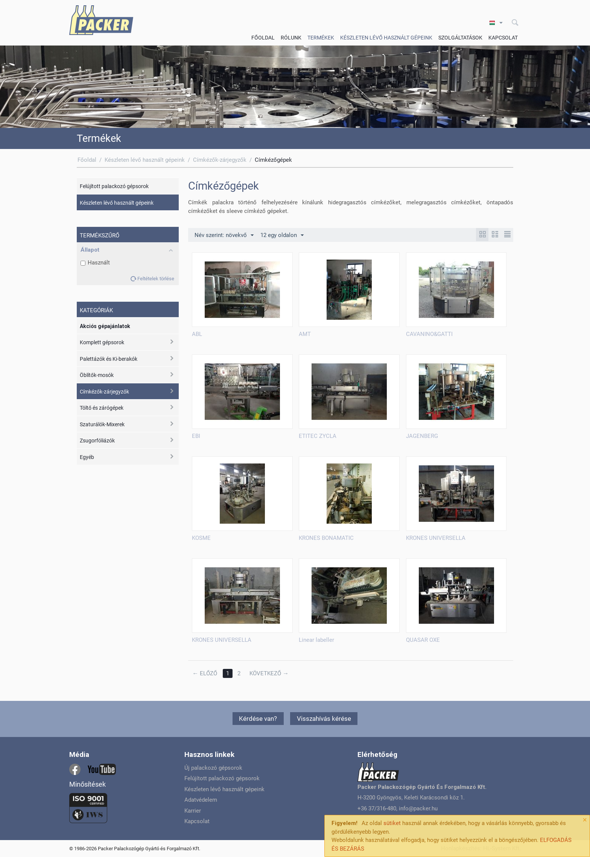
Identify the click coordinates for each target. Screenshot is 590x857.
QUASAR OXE (423, 640)
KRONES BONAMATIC (326, 538)
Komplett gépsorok (102, 342)
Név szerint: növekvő (224, 235)
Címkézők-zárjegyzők (219, 160)
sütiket (392, 823)
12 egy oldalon (282, 235)
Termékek (320, 38)
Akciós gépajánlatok (105, 326)
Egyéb (87, 457)
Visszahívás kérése (324, 718)
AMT (305, 334)
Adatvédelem (200, 799)
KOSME (201, 538)
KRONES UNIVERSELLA (435, 538)
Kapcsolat (503, 38)
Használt (95, 262)
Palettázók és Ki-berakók (108, 359)
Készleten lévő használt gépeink (386, 38)
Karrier (192, 810)
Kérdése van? (258, 718)
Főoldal (263, 38)
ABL (197, 334)
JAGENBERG (422, 436)
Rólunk (291, 38)
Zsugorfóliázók (97, 441)
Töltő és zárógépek (101, 408)
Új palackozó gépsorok (213, 767)
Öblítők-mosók (97, 375)
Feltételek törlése (155, 278)
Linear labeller (316, 640)
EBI (196, 436)
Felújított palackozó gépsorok (114, 186)
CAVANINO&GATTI (429, 334)
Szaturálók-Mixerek (102, 424)
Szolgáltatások (460, 38)
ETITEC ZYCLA (317, 436)
